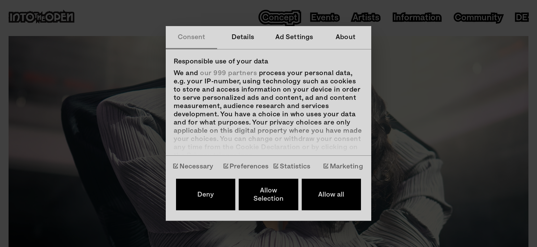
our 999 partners (228, 73)
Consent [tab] (191, 37)
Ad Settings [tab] (294, 37)
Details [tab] (243, 37)
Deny (205, 194)
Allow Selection (268, 194)
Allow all (331, 194)
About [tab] (345, 37)
